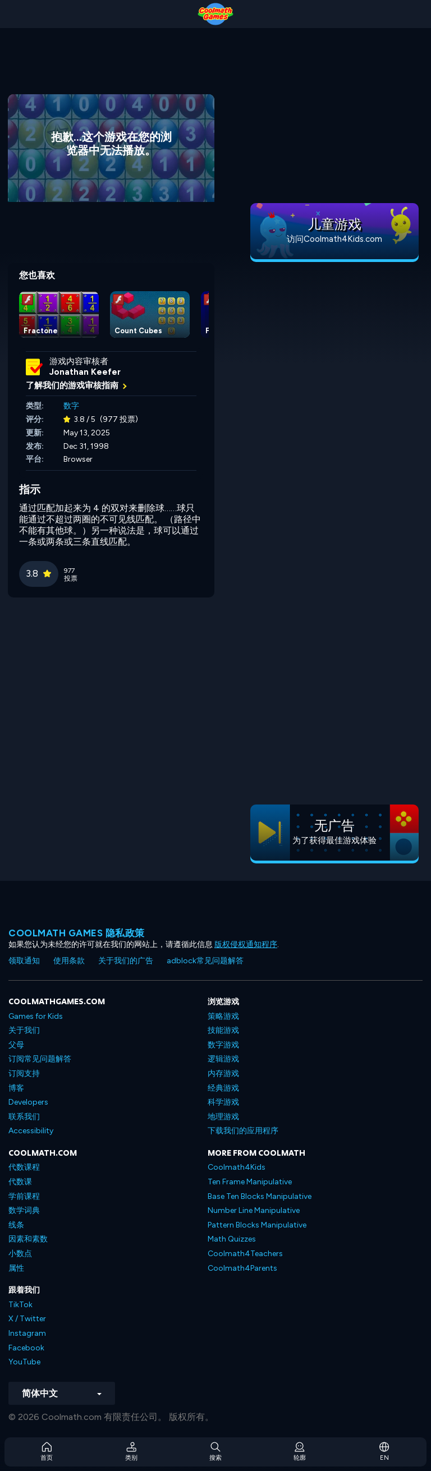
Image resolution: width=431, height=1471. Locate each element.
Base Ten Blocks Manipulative (259, 1196)
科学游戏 (223, 1102)
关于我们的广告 (125, 961)
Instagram (27, 1333)
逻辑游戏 (223, 1059)
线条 (16, 1225)
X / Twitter (27, 1318)
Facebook (26, 1348)
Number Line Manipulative (254, 1210)
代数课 (20, 1182)
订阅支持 (24, 1073)
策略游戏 (223, 1016)
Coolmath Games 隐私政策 (76, 933)
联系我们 (24, 1116)
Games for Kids (35, 1016)
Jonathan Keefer (85, 372)
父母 (16, 1045)
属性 (16, 1268)
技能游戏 (223, 1030)
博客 (16, 1088)
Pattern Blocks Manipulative (257, 1225)
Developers (28, 1102)
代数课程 (24, 1167)
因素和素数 (28, 1239)
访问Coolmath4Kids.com (334, 239)
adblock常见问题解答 (205, 961)
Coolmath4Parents (242, 1268)
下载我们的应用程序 (243, 1131)
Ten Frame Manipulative (250, 1182)
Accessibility (30, 1131)
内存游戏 (223, 1073)
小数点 (20, 1253)
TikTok (20, 1304)
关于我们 (24, 1030)
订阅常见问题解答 (39, 1059)
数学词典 (24, 1210)
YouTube (24, 1362)
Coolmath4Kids (236, 1167)
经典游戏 (223, 1088)
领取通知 (24, 961)
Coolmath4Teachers (245, 1253)
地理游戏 (223, 1116)
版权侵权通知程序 (245, 944)
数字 (71, 406)
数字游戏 (223, 1045)
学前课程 (24, 1196)
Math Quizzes (232, 1239)
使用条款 (69, 961)
